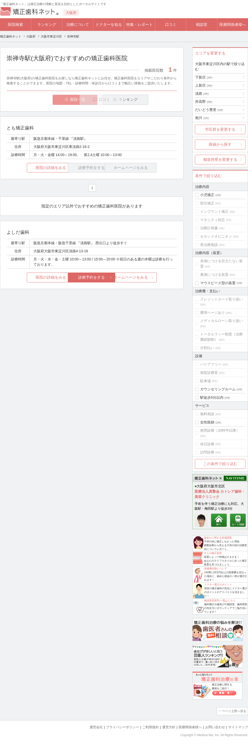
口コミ (170, 24)
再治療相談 (209, 245)
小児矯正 (207, 195)
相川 (202, 118)
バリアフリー (210, 364)
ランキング (46, 24)
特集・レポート (139, 24)
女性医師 (207, 422)
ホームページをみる (149, 277)
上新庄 (203, 85)
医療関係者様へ (232, 24)
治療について (77, 24)
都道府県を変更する (220, 159)
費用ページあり (212, 313)
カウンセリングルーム (218, 389)
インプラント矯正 (214, 211)
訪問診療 (207, 452)
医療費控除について (215, 568)
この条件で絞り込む (220, 464)
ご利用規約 (150, 727)
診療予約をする (91, 277)
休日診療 (207, 444)
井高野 (203, 102)
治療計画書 (209, 228)
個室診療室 (209, 373)
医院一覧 (41, 100)
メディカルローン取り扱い (221, 321)
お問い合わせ (215, 727)
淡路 (202, 93)
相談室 (201, 24)
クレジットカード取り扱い (221, 299)
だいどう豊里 (209, 110)
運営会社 (96, 727)
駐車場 (205, 381)
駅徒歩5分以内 (211, 397)
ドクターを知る (108, 24)
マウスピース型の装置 (218, 283)
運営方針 (168, 727)
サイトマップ (238, 727)
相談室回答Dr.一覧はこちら (219, 600)
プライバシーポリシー (122, 727)
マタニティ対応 (212, 220)
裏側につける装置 (214, 275)
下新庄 (203, 77)
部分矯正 (207, 203)
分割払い (207, 348)
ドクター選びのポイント (218, 584)
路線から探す (220, 144)
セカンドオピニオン (216, 236)
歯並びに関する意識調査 (218, 537)
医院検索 (15, 24)
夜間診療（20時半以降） (220, 430)
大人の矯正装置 (213, 553)
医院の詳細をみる (35, 168)
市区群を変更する (220, 129)
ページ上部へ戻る (233, 711)
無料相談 (207, 414)
